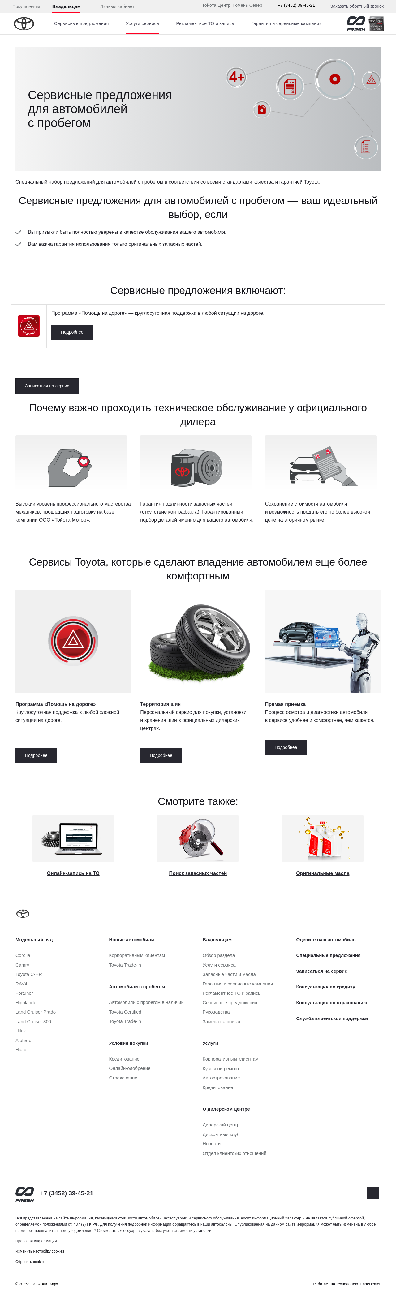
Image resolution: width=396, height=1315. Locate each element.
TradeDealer (370, 1284)
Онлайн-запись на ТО (73, 873)
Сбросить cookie (29, 1262)
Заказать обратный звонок (357, 6)
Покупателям (26, 6)
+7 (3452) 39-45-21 (296, 5)
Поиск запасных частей (198, 873)
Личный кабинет (113, 7)
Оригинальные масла (322, 873)
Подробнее (72, 332)
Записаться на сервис (47, 385)
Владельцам (66, 6)
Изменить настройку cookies (39, 1251)
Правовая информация (36, 1241)
